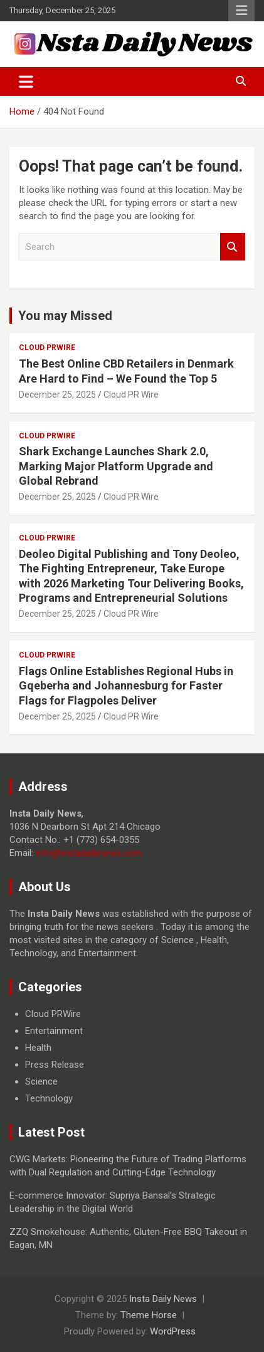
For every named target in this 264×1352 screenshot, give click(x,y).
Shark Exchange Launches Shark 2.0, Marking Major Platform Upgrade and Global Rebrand (116, 466)
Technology (49, 1098)
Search (232, 247)
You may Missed (65, 315)
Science (41, 1081)
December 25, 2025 (57, 395)
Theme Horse (148, 1315)
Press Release (54, 1064)
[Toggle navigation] (26, 81)
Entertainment (54, 1030)
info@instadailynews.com (89, 853)
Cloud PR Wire (131, 395)
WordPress (173, 1331)
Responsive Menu (241, 10)
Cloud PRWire (47, 347)
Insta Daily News (163, 1298)
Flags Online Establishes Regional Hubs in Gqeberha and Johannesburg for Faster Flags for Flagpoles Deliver (126, 685)
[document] (132, 1056)
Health (38, 1047)
